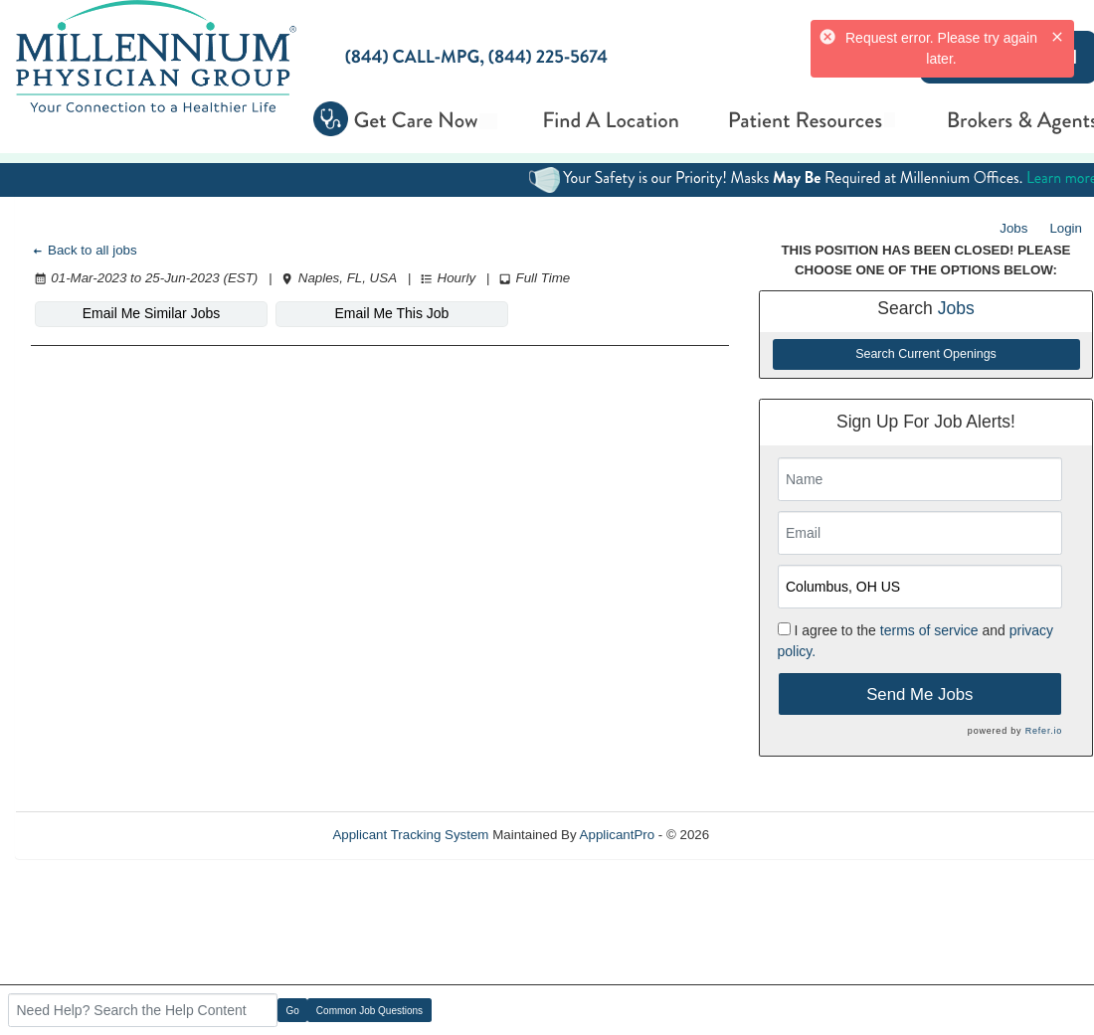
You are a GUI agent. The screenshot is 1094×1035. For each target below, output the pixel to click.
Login (1065, 228)
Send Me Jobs (919, 694)
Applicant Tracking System (410, 834)
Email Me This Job (392, 313)
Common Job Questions (369, 1010)
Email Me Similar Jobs (151, 313)
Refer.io (1043, 731)
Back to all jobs (84, 250)
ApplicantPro (617, 834)
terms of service (929, 630)
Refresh (768, 834)
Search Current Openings (926, 354)
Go (292, 1010)
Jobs (1013, 228)
